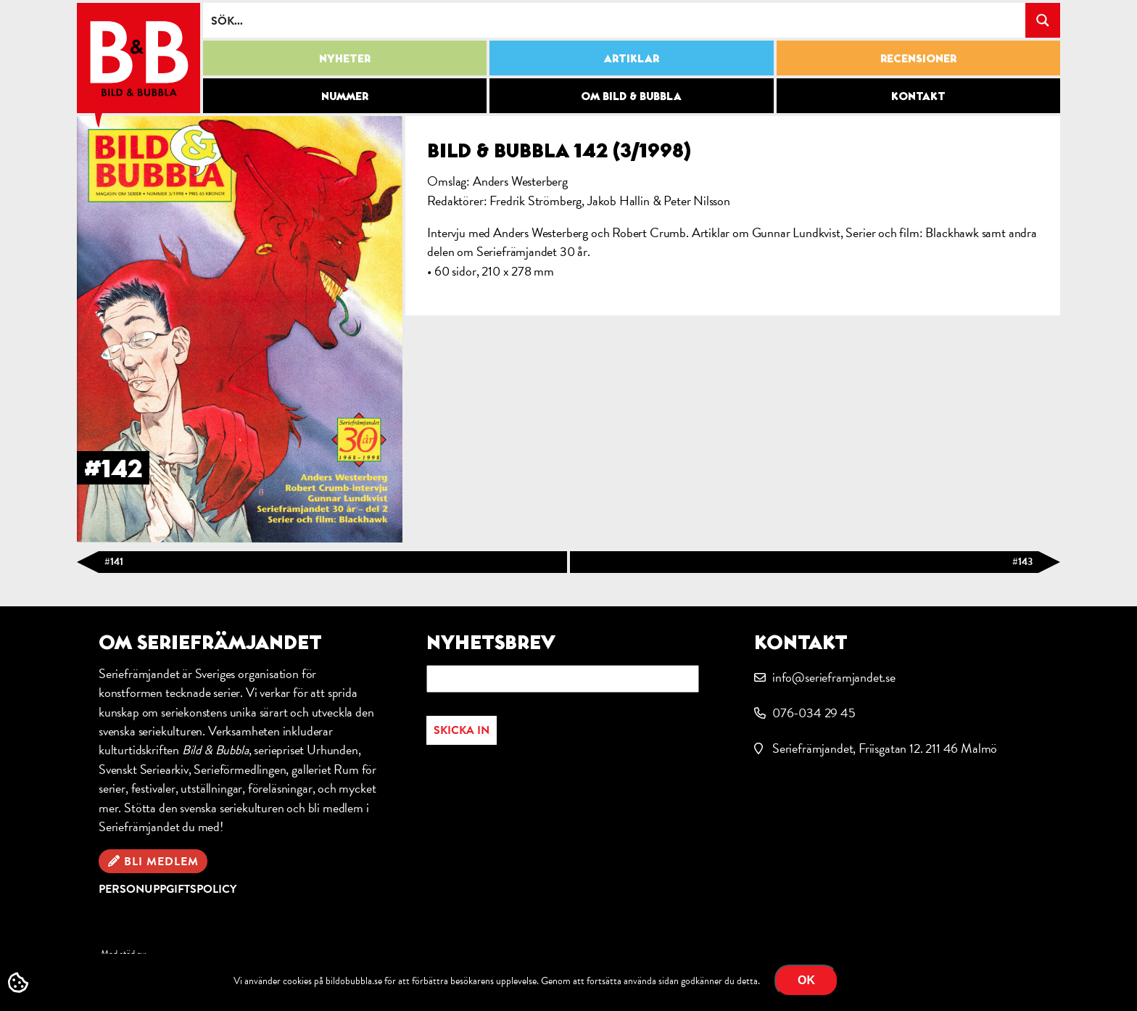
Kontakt (918, 95)
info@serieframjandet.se (834, 677)
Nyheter (345, 58)
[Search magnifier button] (1042, 20)
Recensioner (918, 58)
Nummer (344, 95)
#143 (1022, 561)
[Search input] (615, 20)
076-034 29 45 (814, 712)
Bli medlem (161, 861)
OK (806, 980)
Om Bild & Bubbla (631, 95)
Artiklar (631, 58)
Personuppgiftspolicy (167, 889)
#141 (113, 561)
